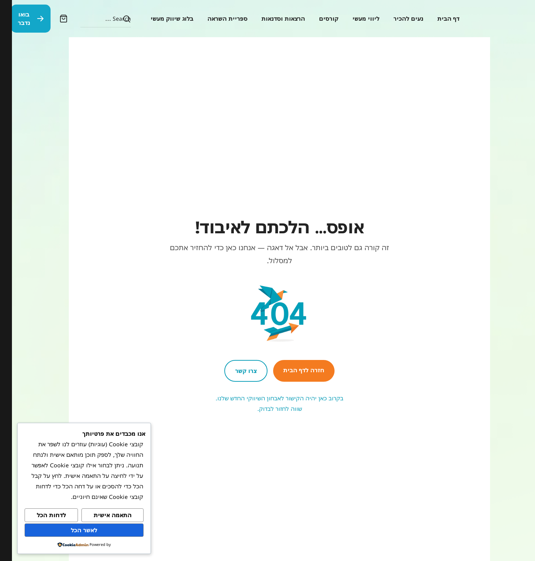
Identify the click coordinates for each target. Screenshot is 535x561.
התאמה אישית (101, 515)
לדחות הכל (39, 515)
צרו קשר (234, 371)
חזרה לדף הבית (291, 370)
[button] (53, 18)
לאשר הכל (72, 530)
